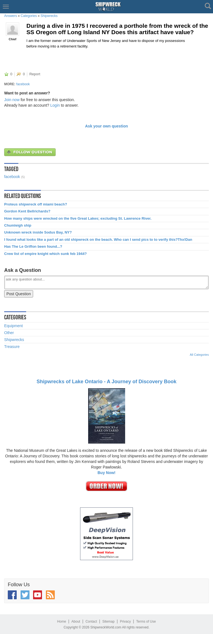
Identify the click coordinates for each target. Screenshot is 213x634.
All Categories (199, 354)
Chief (12, 39)
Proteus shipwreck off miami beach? (35, 204)
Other (9, 332)
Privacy (125, 621)
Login (55, 105)
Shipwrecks (49, 16)
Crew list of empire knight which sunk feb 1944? (45, 254)
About (75, 621)
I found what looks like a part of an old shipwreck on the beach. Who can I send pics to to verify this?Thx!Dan (98, 240)
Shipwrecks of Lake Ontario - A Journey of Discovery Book (107, 381)
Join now (11, 99)
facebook (23, 84)
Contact (91, 621)
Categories (29, 16)
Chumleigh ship (17, 225)
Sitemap (108, 621)
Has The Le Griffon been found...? (33, 247)
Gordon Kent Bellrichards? (27, 211)
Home (61, 621)
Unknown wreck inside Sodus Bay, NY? (38, 232)
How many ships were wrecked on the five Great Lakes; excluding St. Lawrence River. (78, 218)
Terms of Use (146, 621)
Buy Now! (107, 472)
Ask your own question (106, 126)
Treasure (12, 346)
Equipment (13, 326)
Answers (10, 16)
